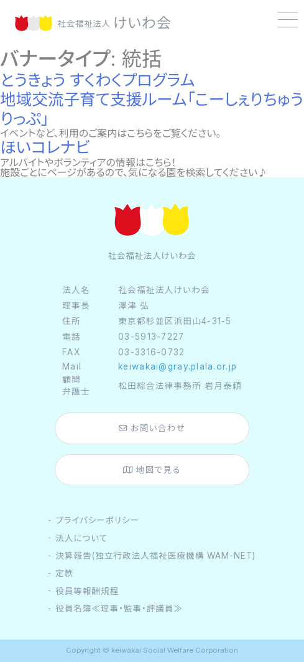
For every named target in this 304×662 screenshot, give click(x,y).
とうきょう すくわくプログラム (97, 80)
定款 (64, 573)
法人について (81, 538)
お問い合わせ (152, 428)
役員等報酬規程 (87, 591)
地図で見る (151, 470)
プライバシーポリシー (97, 520)
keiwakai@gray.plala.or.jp (177, 367)
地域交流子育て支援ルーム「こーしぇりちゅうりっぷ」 (151, 109)
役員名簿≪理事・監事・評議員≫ (119, 608)
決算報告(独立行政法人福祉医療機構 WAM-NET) (155, 556)
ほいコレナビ (45, 147)
